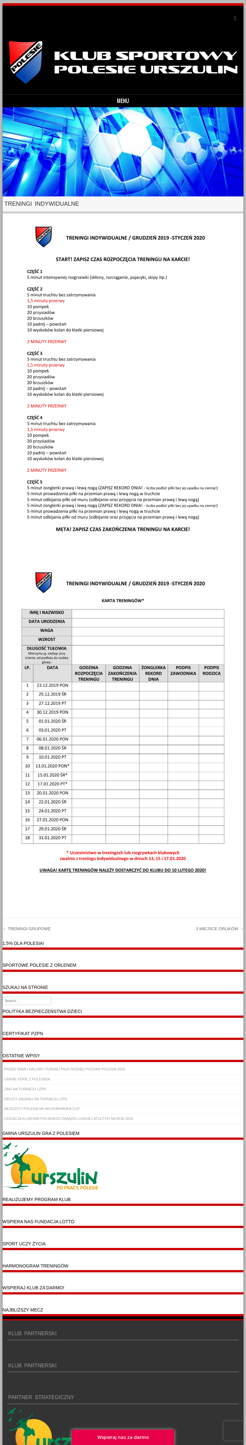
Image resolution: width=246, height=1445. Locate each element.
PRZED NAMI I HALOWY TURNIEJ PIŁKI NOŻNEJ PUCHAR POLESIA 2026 (64, 1069)
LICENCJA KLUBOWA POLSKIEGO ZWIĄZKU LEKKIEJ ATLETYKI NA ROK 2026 (68, 1119)
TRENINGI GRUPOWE (27, 928)
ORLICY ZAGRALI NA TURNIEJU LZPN (35, 1099)
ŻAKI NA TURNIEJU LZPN (25, 1089)
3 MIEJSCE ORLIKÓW (220, 928)
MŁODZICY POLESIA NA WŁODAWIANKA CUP (42, 1109)
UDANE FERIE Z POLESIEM (27, 1079)
